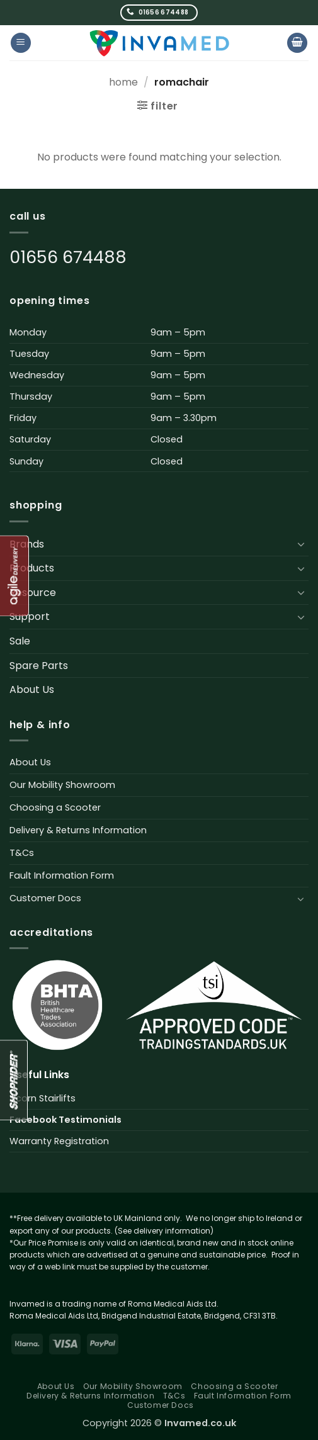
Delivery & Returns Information (78, 830)
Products (31, 568)
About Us (31, 689)
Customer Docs (45, 898)
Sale (19, 641)
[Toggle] (301, 543)
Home (123, 82)
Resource (32, 592)
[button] (21, 43)
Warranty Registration (59, 1141)
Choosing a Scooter (55, 807)
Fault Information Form (61, 875)
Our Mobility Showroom (62, 785)
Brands (26, 544)
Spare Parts (38, 665)
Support (29, 616)
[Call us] (159, 12)
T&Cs (21, 853)
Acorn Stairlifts (42, 1098)
